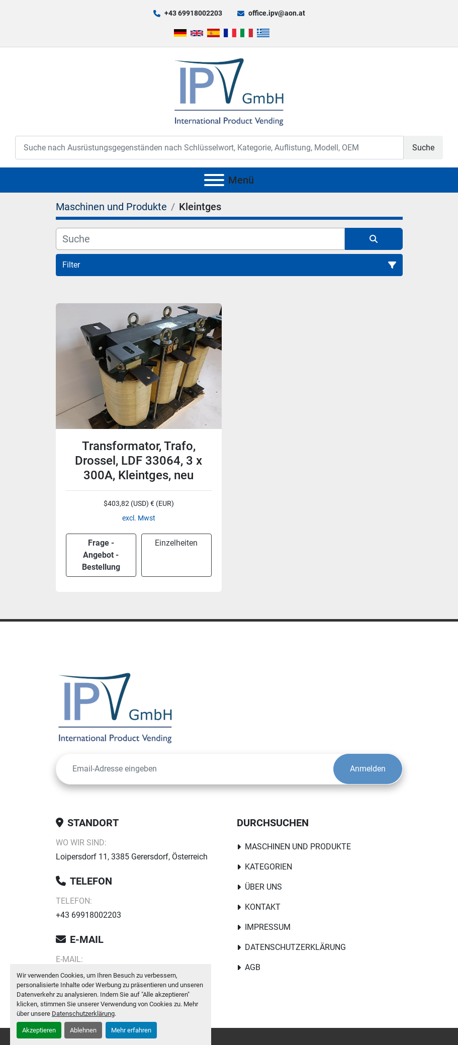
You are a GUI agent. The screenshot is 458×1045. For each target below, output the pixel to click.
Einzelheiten (176, 543)
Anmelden (368, 768)
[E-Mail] (194, 769)
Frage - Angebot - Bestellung (101, 555)
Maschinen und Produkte (298, 846)
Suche (423, 147)
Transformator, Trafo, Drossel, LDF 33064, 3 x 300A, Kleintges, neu (138, 460)
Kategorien (268, 867)
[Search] (209, 147)
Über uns (263, 887)
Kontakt (263, 907)
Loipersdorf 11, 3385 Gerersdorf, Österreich (132, 856)
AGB (252, 967)
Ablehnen (83, 1030)
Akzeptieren (39, 1030)
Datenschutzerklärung (83, 1013)
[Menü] (214, 180)
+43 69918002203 (193, 13)
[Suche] (200, 239)
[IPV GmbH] (115, 707)
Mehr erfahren (131, 1030)
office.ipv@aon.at (276, 13)
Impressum (268, 927)
